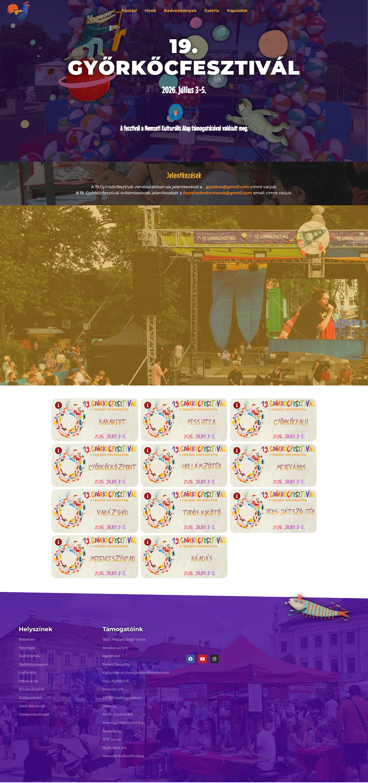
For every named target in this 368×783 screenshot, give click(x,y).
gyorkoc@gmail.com (227, 186)
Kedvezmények (180, 10)
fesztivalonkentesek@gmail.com (217, 193)
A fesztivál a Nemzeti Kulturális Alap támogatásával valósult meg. (184, 128)
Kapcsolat (237, 10)
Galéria (212, 10)
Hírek (150, 10)
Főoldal (129, 10)
